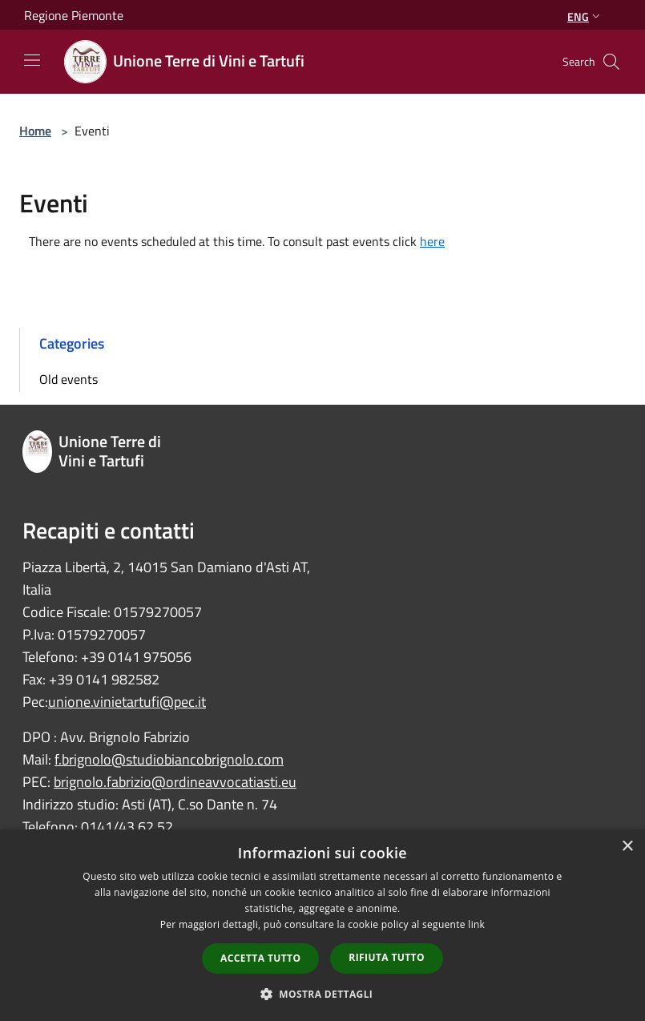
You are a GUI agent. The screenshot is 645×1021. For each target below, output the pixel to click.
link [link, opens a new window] (476, 924)
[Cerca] (611, 61)
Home (35, 130)
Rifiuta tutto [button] (387, 957)
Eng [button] (585, 16)
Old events (68, 379)
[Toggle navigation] (32, 60)
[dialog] (322, 925)
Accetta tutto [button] (260, 958)
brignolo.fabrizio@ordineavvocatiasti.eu (175, 782)
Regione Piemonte (73, 15)
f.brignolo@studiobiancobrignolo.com (169, 759)
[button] (322, 994)
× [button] (627, 847)
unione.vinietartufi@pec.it (127, 701)
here (432, 241)
